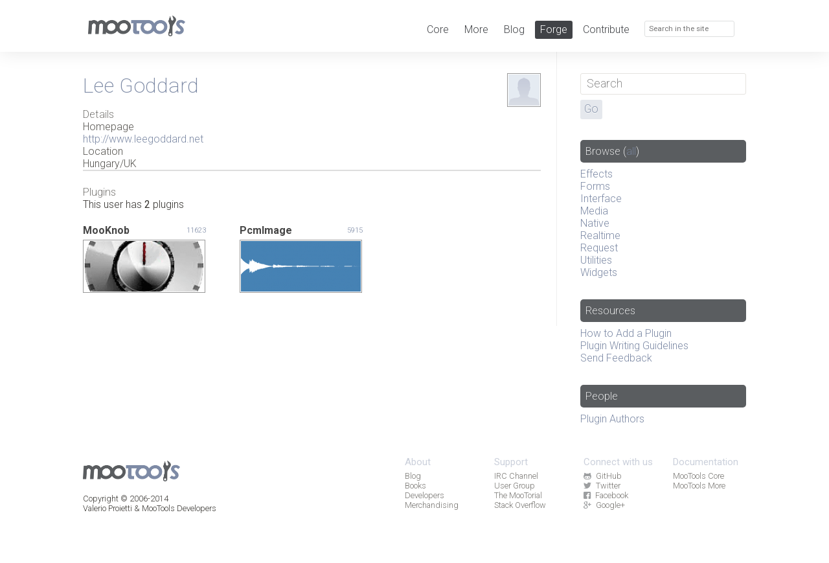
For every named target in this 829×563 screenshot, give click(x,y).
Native (594, 223)
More (476, 29)
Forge (553, 29)
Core (438, 29)
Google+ (604, 505)
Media (594, 211)
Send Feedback (616, 358)
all (631, 151)
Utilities (596, 260)
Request (599, 248)
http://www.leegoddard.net (143, 139)
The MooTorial (518, 495)
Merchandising (432, 505)
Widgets (598, 272)
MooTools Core (698, 476)
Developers (424, 495)
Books (415, 485)
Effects (596, 174)
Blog (514, 29)
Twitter (602, 485)
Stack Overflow (520, 505)
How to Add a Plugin (626, 333)
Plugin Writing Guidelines (634, 345)
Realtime (600, 235)
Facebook (606, 495)
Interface (601, 198)
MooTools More (699, 485)
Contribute (606, 29)
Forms (595, 186)
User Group (514, 485)
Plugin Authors (612, 419)
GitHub (602, 476)
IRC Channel (516, 476)
